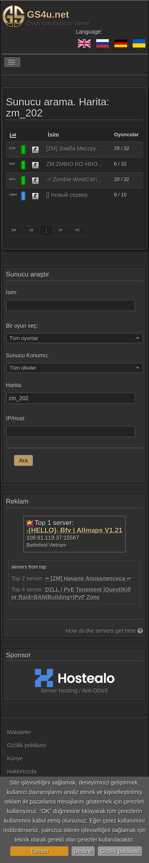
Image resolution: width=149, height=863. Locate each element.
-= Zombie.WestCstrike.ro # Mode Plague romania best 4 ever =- (75, 179)
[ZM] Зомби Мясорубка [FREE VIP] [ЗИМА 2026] (75, 148)
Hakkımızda (22, 771)
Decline (83, 851)
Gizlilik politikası (119, 851)
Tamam (39, 851)
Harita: (14, 385)
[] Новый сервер (66, 195)
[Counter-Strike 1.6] (35, 149)
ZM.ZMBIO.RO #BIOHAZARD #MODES (75, 164)
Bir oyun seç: (22, 326)
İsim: (12, 292)
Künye (15, 758)
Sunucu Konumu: (27, 355)
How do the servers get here (104, 631)
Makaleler (19, 732)
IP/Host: (16, 418)
